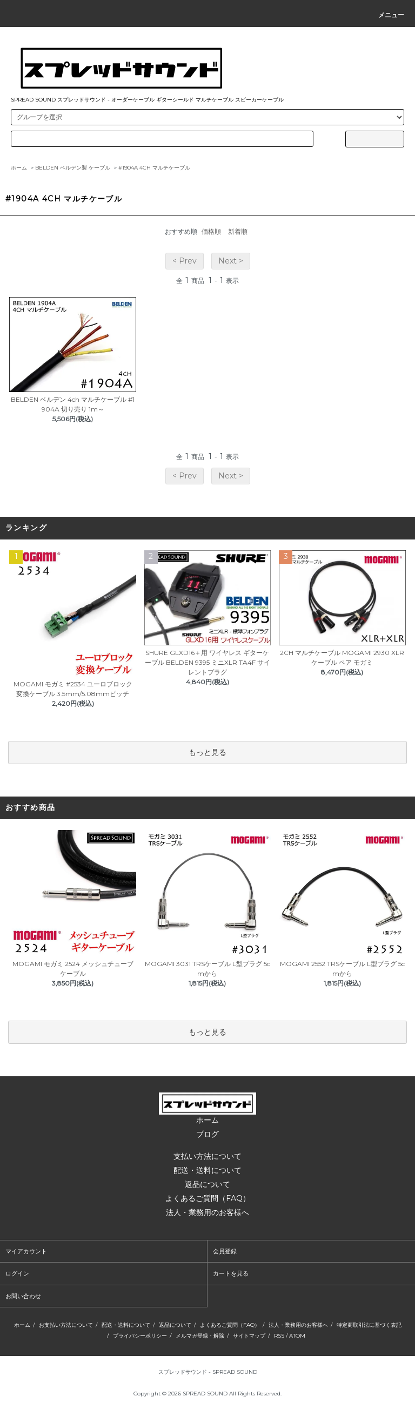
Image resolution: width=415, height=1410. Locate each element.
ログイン (17, 1273)
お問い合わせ (23, 1296)
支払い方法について (207, 1156)
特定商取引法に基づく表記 (369, 1324)
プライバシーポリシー (140, 1335)
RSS (279, 1335)
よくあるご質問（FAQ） (207, 1198)
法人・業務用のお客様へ (207, 1212)
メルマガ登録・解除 (200, 1335)
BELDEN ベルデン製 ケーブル (72, 167)
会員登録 (225, 1251)
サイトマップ (249, 1335)
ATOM (297, 1335)
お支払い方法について (66, 1324)
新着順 (237, 231)
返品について (207, 1184)
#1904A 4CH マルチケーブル (154, 167)
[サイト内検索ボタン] (374, 139)
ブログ (207, 1134)
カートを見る (231, 1273)
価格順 (211, 231)
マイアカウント (26, 1251)
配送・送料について (207, 1170)
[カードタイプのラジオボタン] (162, 139)
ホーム (19, 167)
